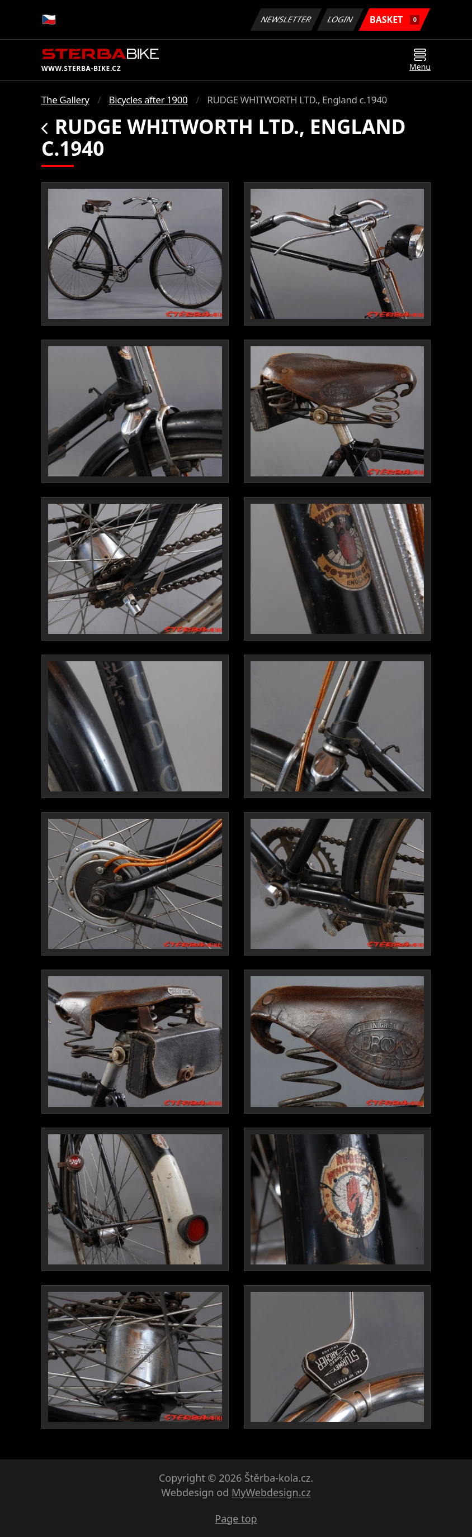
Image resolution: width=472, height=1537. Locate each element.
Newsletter (285, 19)
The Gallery (65, 99)
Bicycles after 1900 (148, 99)
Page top (236, 1518)
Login (340, 19)
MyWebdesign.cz (271, 1492)
